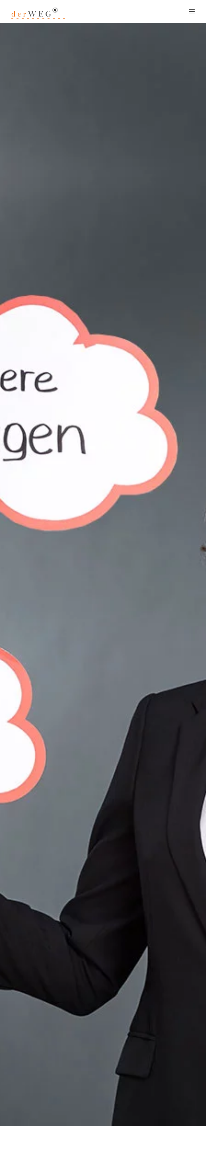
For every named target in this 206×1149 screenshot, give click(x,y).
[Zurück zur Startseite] (38, 11)
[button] (192, 11)
